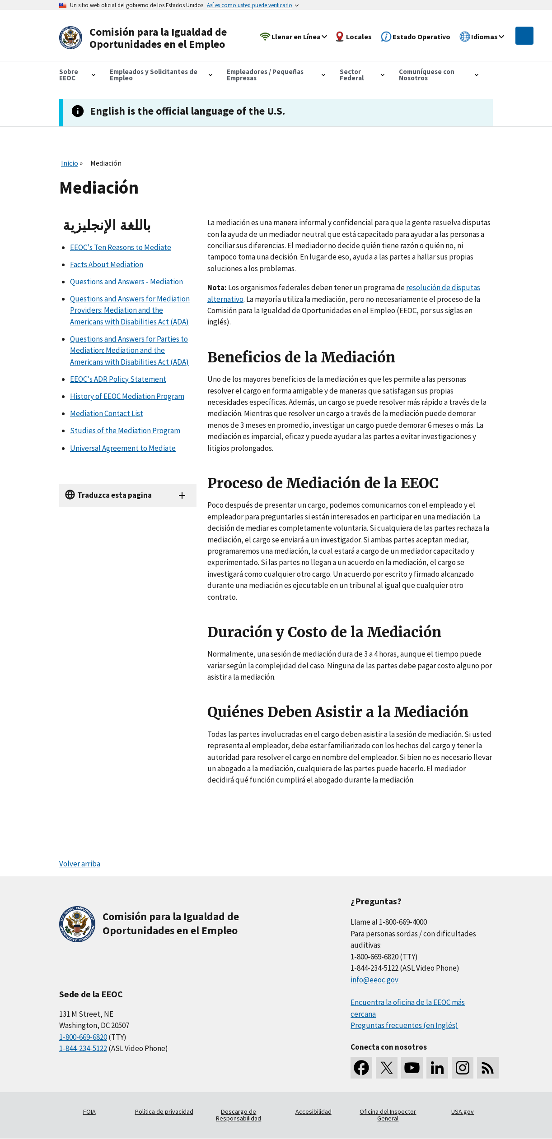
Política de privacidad (164, 1111)
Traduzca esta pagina (114, 495)
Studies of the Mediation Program (125, 430)
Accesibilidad (313, 1111)
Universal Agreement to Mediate (123, 448)
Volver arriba (79, 864)
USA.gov (462, 1111)
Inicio (69, 162)
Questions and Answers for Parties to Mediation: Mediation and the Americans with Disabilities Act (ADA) (129, 350)
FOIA (89, 1111)
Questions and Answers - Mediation (126, 282)
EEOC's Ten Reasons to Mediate (120, 247)
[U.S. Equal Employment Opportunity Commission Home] (146, 38)
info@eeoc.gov (374, 980)
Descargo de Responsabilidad (238, 1115)
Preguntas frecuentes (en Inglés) (404, 1025)
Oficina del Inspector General (388, 1115)
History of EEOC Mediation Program (127, 396)
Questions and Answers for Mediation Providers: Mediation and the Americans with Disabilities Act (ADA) (130, 310)
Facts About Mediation (106, 264)
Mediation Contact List (106, 413)
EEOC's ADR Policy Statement (118, 379)
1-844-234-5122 (83, 1048)
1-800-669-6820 (83, 1037)
